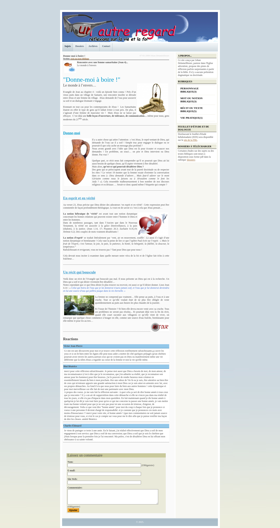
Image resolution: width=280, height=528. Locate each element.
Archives (92, 46)
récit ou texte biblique (79, 59)
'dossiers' (191, 159)
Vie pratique (191, 117)
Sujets (68, 46)
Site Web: (72, 478)
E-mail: (71, 471)
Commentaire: (75, 484)
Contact (106, 46)
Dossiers (79, 46)
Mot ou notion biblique (191, 100)
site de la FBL (190, 140)
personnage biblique (189, 90)
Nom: (70, 461)
